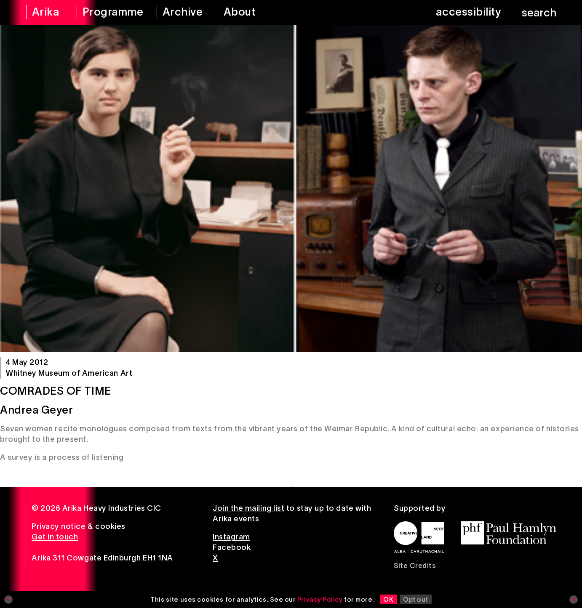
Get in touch (55, 537)
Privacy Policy (320, 599)
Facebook (232, 547)
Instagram (231, 537)
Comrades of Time (55, 391)
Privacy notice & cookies (78, 526)
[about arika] (251, 12)
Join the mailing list (248, 508)
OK (388, 599)
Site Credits (414, 565)
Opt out (415, 599)
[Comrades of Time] (291, 188)
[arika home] (46, 12)
